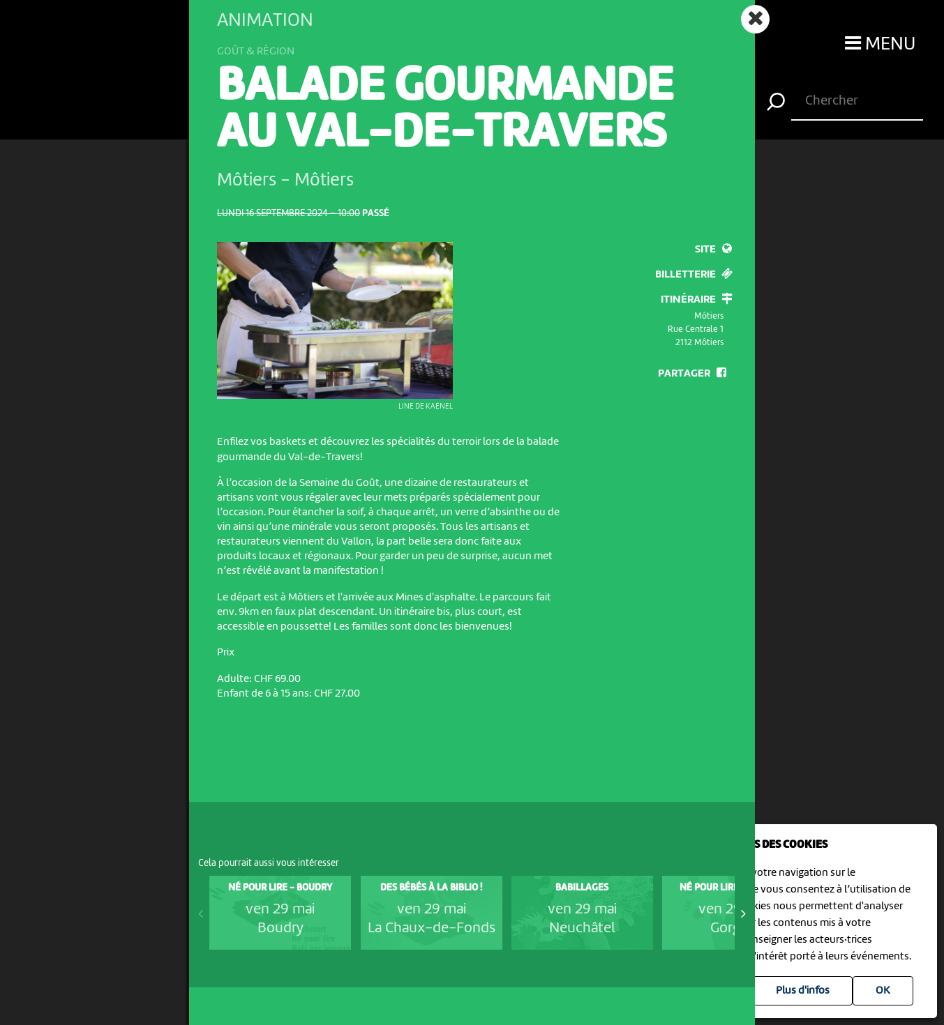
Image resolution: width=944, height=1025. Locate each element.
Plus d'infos (803, 990)
